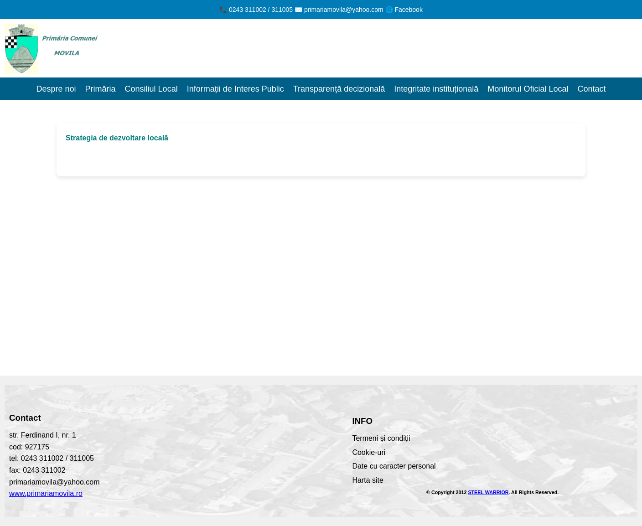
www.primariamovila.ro (46, 493)
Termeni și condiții (381, 438)
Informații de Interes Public (235, 88)
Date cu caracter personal (393, 466)
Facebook (408, 9)
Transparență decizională (339, 88)
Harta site (367, 480)
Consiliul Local (151, 88)
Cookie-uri (368, 452)
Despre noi (56, 88)
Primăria (100, 88)
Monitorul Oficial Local (527, 88)
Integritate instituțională (436, 88)
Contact (591, 88)
